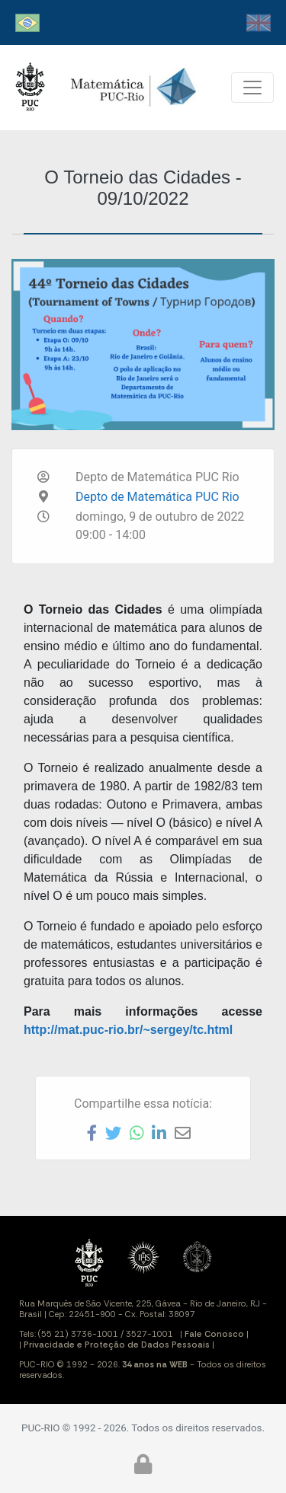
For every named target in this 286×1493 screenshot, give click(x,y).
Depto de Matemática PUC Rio (157, 497)
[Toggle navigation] (252, 87)
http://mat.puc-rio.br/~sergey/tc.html (128, 1029)
